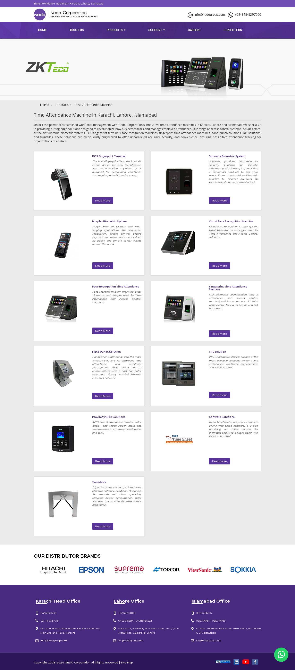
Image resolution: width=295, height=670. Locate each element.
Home (42, 30)
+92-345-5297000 (248, 15)
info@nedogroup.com (209, 15)
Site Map (127, 662)
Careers (194, 30)
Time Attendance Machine (93, 105)
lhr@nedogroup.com (130, 640)
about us (76, 30)
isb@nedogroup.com (208, 640)
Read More (102, 200)
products (115, 30)
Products (61, 105)
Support (155, 30)
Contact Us (233, 30)
